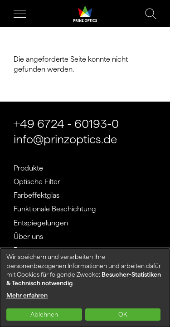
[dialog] (85, 288)
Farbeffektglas (36, 195)
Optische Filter (37, 181)
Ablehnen (44, 314)
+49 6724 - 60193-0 (66, 123)
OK (122, 314)
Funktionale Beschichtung (55, 209)
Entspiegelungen (41, 223)
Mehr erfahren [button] (27, 295)
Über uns (28, 236)
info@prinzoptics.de (65, 139)
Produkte (28, 168)
